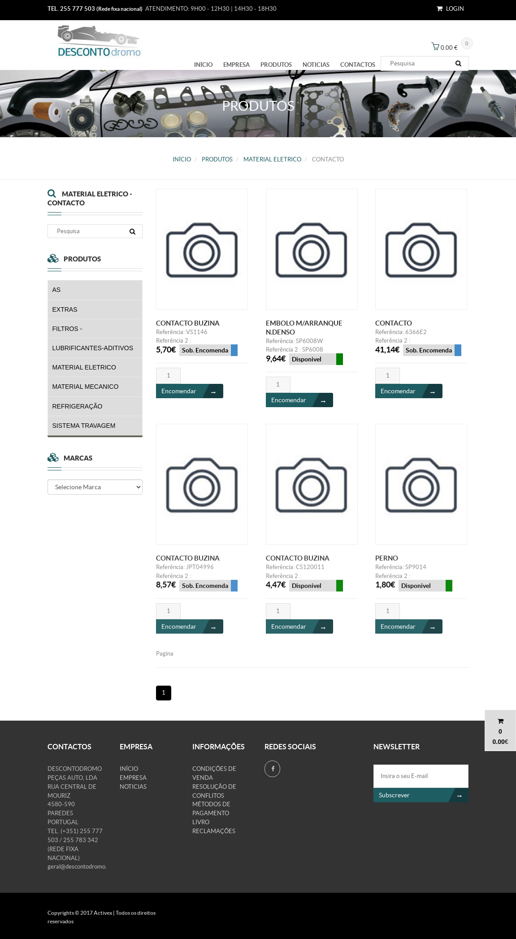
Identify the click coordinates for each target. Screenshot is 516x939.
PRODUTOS (276, 64)
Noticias (316, 64)
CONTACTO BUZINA (188, 323)
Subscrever (424, 795)
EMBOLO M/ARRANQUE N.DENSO (304, 328)
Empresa (236, 64)
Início (203, 64)
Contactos (357, 64)
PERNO (386, 563)
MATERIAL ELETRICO (272, 159)
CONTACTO (393, 323)
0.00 (498, 741)
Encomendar (192, 391)
